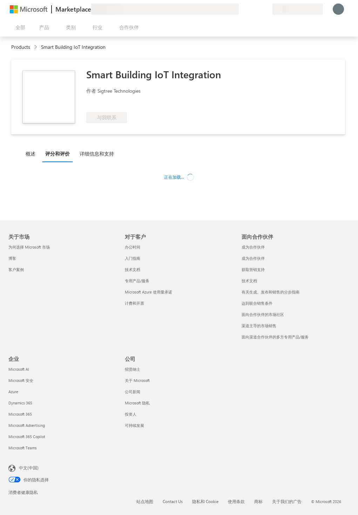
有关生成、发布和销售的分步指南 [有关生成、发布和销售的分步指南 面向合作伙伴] (270, 292)
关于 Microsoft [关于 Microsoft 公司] (137, 380)
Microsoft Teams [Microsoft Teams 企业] (22, 447)
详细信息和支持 (97, 153)
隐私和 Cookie (205, 501)
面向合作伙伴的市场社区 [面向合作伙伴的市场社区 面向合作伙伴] (263, 314)
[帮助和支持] (250, 9)
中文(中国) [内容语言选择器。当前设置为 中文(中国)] (29, 467)
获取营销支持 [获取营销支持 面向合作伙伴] (253, 269)
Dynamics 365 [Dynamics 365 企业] (20, 402)
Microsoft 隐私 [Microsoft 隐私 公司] (137, 402)
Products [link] (20, 47)
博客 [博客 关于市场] (12, 258)
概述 (30, 153)
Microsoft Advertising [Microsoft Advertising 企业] (26, 425)
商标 (258, 501)
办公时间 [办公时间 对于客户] (132, 247)
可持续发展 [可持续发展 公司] (134, 425)
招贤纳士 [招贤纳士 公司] (132, 369)
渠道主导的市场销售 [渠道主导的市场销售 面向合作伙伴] (259, 325)
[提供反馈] (241, 9)
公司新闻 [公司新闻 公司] (132, 391)
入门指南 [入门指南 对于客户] (132, 258)
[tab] (32, 153)
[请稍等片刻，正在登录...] (338, 9)
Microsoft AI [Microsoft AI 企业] (18, 369)
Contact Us (173, 501)
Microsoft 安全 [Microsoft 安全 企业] (20, 380)
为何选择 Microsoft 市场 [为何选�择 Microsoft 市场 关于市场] (29, 247)
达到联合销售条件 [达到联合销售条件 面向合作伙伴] (257, 303)
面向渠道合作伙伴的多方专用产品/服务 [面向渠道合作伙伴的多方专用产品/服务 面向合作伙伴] (275, 336)
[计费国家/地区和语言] (297, 9)
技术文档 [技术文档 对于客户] (132, 269)
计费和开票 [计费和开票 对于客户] (134, 303)
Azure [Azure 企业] (13, 391)
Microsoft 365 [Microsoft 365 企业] (20, 414)
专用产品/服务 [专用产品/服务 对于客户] (137, 280)
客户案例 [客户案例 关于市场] (16, 269)
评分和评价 (57, 153)
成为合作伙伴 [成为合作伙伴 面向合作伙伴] (253, 247)
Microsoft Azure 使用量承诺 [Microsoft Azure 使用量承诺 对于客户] (148, 292)
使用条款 (236, 501)
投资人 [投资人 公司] (130, 414)
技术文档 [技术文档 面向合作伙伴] (249, 280)
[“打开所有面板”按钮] (19, 27)
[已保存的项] (258, 9)
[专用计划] (267, 9)
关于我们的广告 (287, 501)
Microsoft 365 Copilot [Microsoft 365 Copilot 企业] (26, 436)
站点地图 (144, 501)
